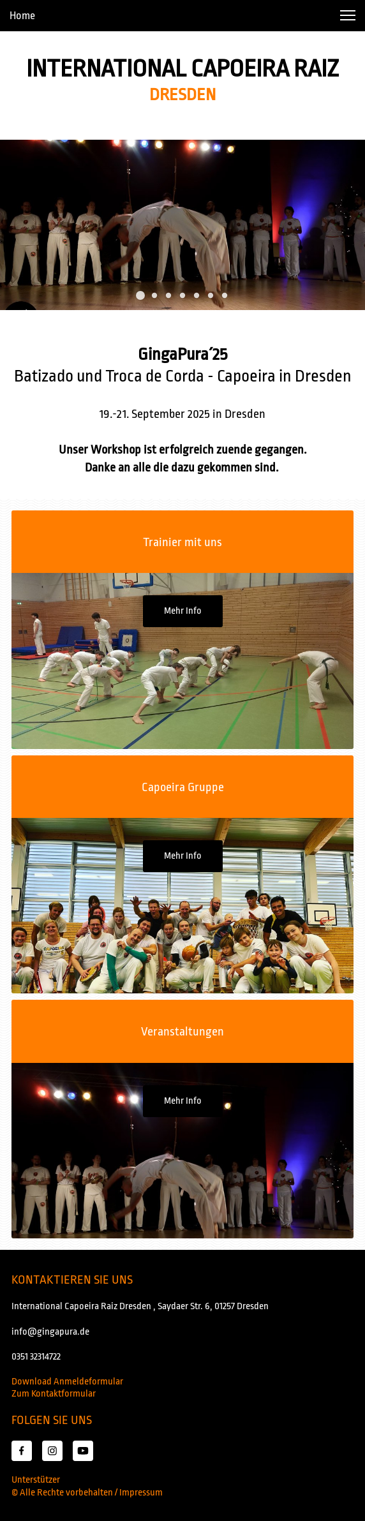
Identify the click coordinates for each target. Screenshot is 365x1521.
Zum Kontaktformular (53, 1393)
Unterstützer (35, 1479)
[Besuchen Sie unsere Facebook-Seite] (21, 1451)
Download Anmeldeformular (67, 1381)
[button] (348, 15)
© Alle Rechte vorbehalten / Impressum (87, 1492)
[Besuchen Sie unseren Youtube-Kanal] (83, 1451)
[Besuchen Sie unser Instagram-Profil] (52, 1451)
